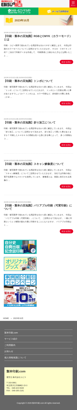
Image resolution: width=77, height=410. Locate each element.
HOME (6, 318)
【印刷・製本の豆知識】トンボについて (28, 80)
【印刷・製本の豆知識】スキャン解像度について (34, 163)
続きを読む (66, 62)
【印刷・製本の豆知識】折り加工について (30, 122)
